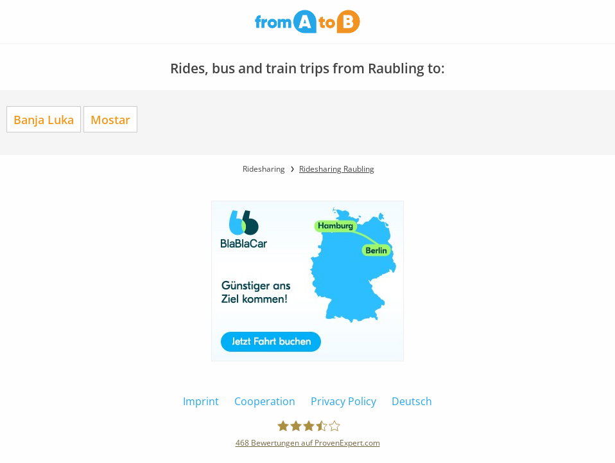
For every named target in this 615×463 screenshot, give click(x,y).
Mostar (110, 119)
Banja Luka (43, 119)
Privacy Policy (343, 401)
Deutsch (412, 401)
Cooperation (264, 401)
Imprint (201, 401)
